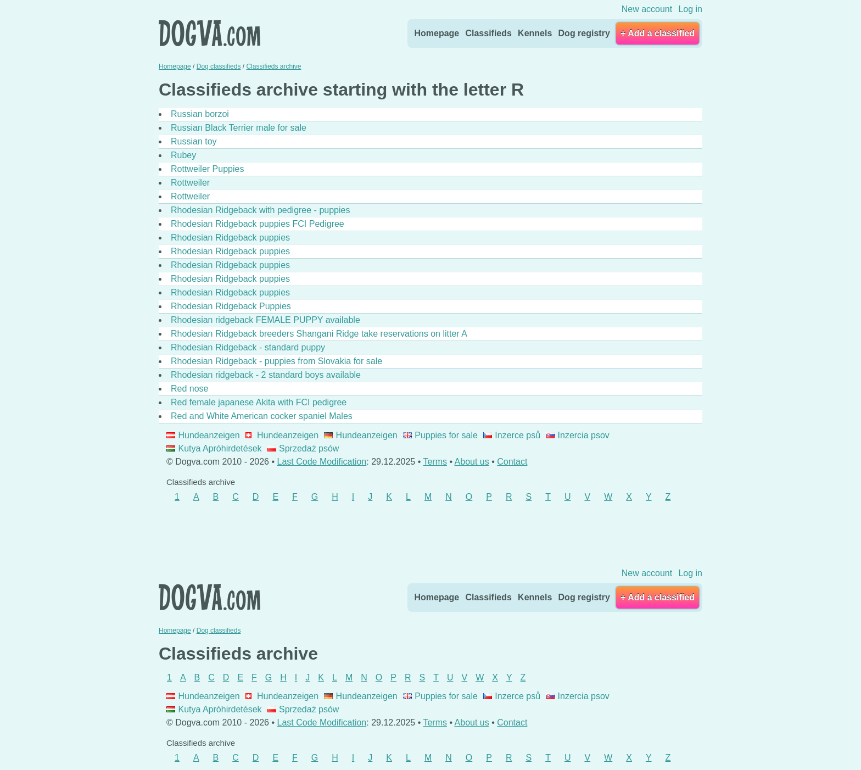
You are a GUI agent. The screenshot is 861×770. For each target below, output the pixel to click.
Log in (690, 9)
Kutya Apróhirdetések (214, 448)
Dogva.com (209, 33)
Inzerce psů (511, 435)
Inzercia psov (578, 435)
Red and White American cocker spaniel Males (262, 416)
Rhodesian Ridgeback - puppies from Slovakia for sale (276, 361)
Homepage (436, 33)
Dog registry (584, 33)
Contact (512, 461)
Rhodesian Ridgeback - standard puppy (248, 347)
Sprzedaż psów (303, 448)
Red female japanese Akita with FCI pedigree (258, 402)
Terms (435, 461)
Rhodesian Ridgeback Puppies (231, 306)
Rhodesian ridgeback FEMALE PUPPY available (265, 320)
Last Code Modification (322, 461)
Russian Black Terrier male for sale (238, 127)
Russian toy (194, 141)
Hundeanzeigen (203, 435)
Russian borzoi (200, 114)
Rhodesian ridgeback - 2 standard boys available (266, 375)
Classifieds (488, 33)
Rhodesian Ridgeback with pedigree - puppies (260, 210)
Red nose (190, 388)
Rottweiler (190, 182)
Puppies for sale (440, 435)
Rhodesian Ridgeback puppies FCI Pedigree (257, 223)
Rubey (183, 155)
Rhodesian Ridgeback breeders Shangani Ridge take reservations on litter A (319, 333)
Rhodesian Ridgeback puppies (230, 237)
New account (647, 9)
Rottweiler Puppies (207, 169)
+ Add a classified (657, 33)
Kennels (535, 33)
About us (472, 461)
